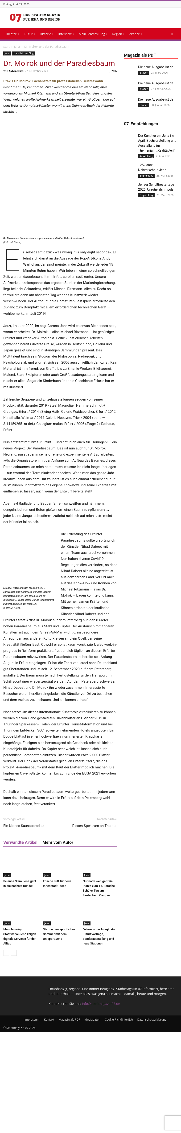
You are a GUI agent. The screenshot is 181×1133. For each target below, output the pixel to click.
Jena (17, 47)
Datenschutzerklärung (151, 1120)
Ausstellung (146, 156)
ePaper (135, 34)
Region (118, 34)
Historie (46, 34)
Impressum (32, 1120)
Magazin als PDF (69, 1120)
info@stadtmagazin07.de (101, 1104)
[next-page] (14, 1054)
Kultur (29, 34)
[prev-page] (6, 1054)
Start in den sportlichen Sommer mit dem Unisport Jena (59, 1034)
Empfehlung (146, 175)
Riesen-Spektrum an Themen (94, 926)
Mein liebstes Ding (93, 34)
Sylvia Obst (16, 71)
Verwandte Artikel (20, 943)
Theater (12, 34)
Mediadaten (92, 1120)
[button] (172, 34)
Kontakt (49, 1120)
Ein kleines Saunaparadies (23, 926)
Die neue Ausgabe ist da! (156, 67)
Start (6, 47)
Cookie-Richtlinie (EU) (119, 1120)
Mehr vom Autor (57, 943)
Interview (66, 34)
